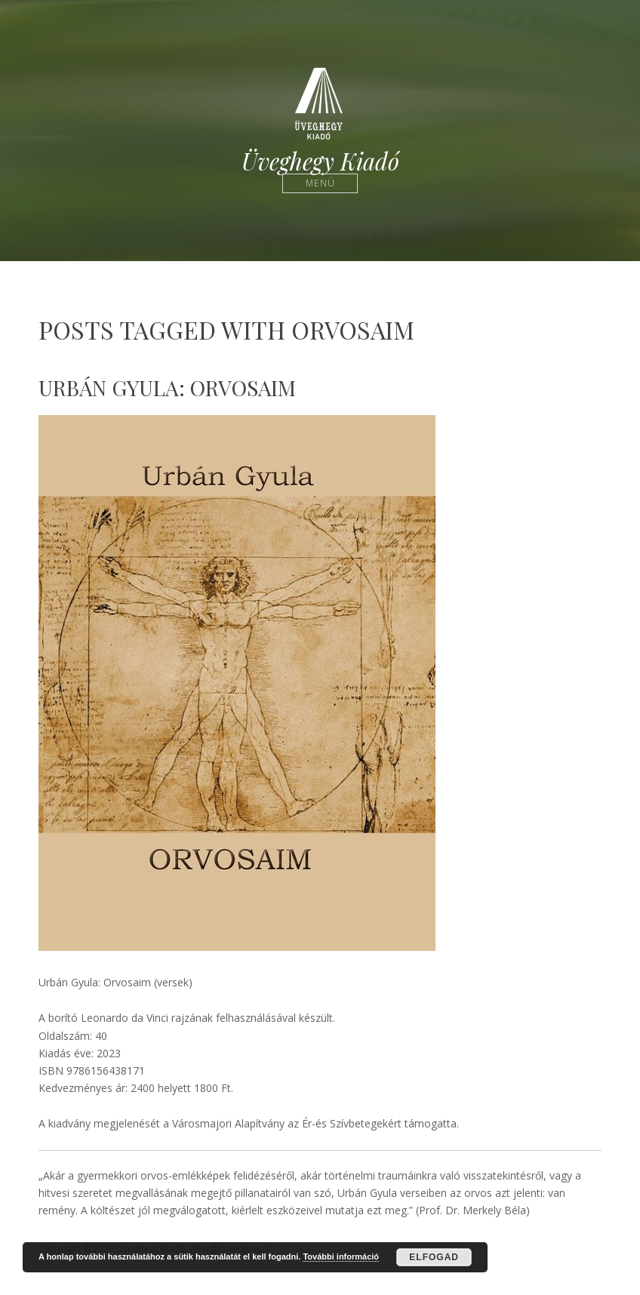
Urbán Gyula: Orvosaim (167, 387)
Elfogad (434, 1257)
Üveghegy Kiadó (320, 161)
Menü (320, 183)
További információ (341, 1256)
